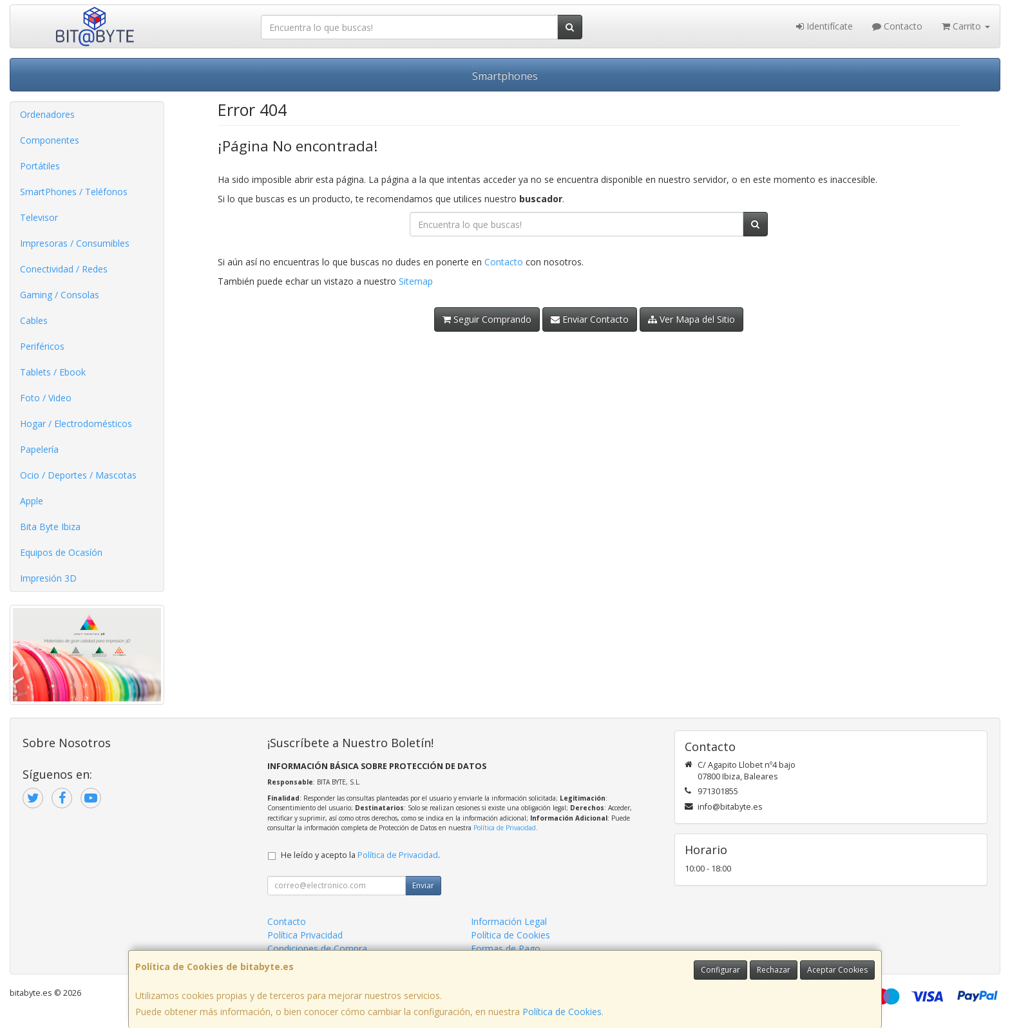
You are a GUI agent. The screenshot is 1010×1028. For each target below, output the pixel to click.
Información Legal (509, 921)
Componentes (49, 140)
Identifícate (824, 26)
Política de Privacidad (504, 827)
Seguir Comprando (487, 319)
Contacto (897, 26)
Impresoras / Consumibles (74, 243)
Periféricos (42, 346)
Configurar (720, 969)
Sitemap (416, 281)
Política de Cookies (562, 1011)
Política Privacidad (305, 935)
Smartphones (505, 76)
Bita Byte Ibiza (50, 526)
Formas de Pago (505, 948)
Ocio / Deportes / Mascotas (78, 475)
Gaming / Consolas (59, 295)
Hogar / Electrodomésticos (76, 423)
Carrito (966, 26)
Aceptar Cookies (837, 969)
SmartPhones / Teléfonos (74, 192)
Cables (34, 320)
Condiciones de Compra (317, 948)
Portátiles (40, 166)
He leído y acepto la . (360, 855)
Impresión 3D (48, 578)
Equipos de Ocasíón (61, 552)
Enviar (423, 885)
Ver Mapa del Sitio (691, 319)
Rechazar (773, 969)
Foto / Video (45, 398)
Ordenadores (47, 114)
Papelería (39, 449)
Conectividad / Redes (64, 269)
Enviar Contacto (590, 319)
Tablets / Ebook (53, 372)
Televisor (39, 217)
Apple (31, 501)
